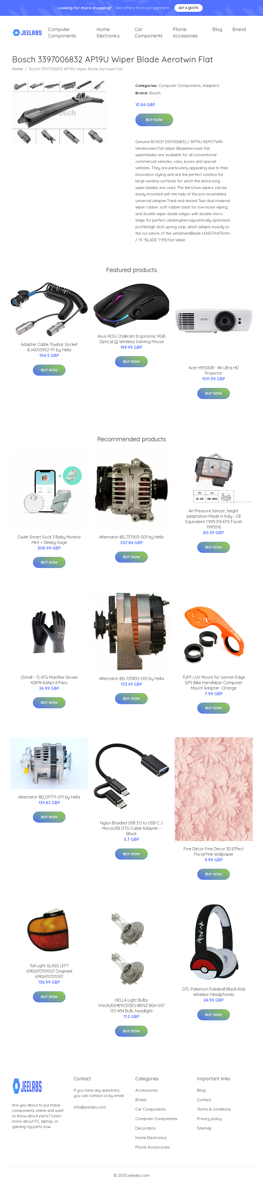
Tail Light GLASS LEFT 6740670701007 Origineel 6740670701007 (49, 974)
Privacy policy (209, 1121)
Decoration (145, 1131)
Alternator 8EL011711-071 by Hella (49, 799)
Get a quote (189, 8)
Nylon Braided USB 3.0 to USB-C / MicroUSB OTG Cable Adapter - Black (131, 831)
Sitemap (204, 1131)
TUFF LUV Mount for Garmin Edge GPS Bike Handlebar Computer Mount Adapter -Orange (213, 685)
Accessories (146, 1093)
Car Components (149, 34)
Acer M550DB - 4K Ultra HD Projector (214, 373)
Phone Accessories (185, 34)
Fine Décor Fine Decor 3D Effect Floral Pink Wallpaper (214, 854)
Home (17, 71)
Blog (217, 31)
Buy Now (154, 122)
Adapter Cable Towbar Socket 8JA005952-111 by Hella (49, 350)
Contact (204, 1102)
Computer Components (62, 34)
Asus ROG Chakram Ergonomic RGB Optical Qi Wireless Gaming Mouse (131, 341)
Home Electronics (108, 34)
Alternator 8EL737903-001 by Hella (131, 539)
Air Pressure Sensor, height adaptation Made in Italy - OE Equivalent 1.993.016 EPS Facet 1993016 (213, 521)
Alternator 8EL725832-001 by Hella (131, 681)
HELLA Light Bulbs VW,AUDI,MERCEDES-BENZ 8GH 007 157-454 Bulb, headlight (131, 1008)
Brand (239, 31)
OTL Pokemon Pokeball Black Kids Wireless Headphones (214, 994)
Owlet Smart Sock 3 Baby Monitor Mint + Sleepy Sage (49, 542)
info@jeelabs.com (90, 1110)
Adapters (211, 88)
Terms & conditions (214, 1112)
